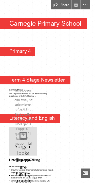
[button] (61, 4)
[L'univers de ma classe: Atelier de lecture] (23, 141)
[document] (47, 91)
